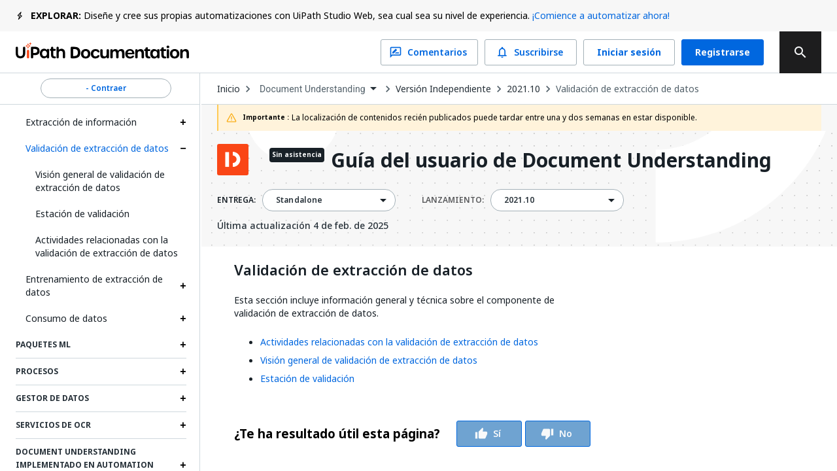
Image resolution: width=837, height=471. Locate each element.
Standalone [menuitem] (299, 200)
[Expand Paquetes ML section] (183, 345)
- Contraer (106, 88)
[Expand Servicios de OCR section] (183, 425)
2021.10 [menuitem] (519, 200)
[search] (800, 52)
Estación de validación (82, 213)
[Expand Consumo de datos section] (183, 318)
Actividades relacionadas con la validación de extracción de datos (106, 246)
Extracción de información (81, 122)
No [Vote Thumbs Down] (558, 433)
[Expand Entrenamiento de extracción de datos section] (183, 286)
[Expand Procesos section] (183, 371)
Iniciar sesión (629, 52)
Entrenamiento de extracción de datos (94, 285)
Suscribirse (530, 52)
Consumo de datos (66, 318)
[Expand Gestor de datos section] (183, 398)
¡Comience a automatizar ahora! (601, 15)
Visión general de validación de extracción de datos (100, 180)
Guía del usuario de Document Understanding (551, 161)
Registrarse (722, 52)
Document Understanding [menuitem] (313, 89)
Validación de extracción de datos (97, 148)
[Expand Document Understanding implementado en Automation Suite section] (183, 465)
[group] (412, 434)
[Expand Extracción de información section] (183, 122)
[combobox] (318, 89)
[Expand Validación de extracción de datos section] (183, 148)
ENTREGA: (236, 200)
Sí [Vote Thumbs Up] (489, 433)
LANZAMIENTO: (453, 200)
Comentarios (429, 52)
